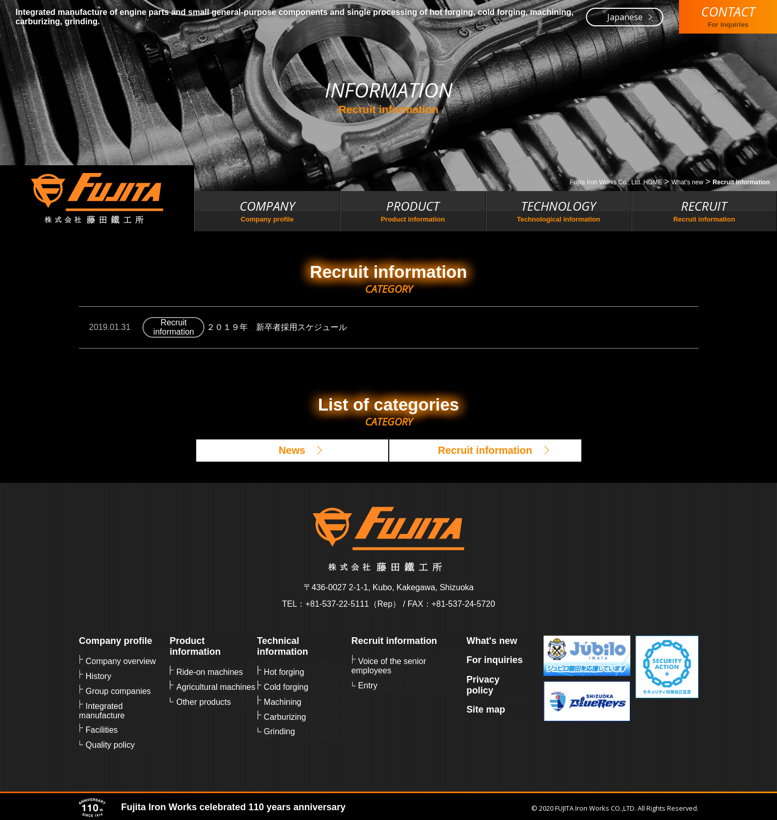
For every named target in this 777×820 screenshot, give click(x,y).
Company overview (121, 661)
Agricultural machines (215, 686)
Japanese (625, 17)
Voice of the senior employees (388, 666)
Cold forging (286, 686)
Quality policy (110, 742)
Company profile (115, 641)
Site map (485, 709)
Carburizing (285, 715)
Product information (194, 646)
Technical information (282, 646)
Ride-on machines (209, 672)
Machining (283, 701)
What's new (491, 641)
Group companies (118, 690)
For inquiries (494, 660)
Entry (367, 685)
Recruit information (394, 641)
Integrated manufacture (102, 709)
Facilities (102, 728)
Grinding (279, 730)
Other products (203, 701)
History (99, 675)
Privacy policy (482, 684)
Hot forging (284, 672)
